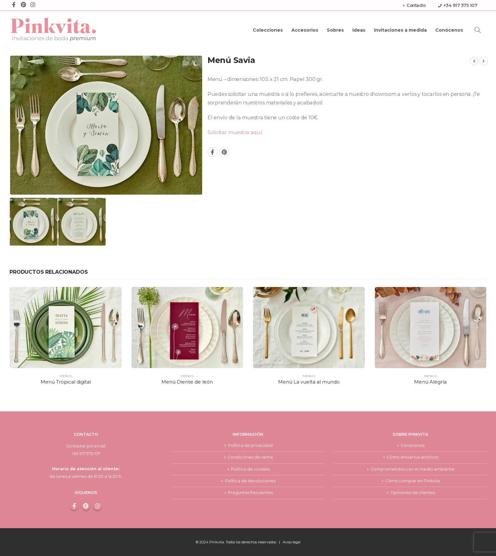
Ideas (358, 30)
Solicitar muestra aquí (235, 132)
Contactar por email (85, 446)
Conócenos (449, 30)
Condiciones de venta (250, 457)
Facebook (213, 152)
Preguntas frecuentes (250, 493)
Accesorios (304, 30)
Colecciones (268, 30)
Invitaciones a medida (400, 30)
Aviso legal (291, 542)
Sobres (335, 30)
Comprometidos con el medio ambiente (412, 469)
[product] (65, 327)
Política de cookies (250, 469)
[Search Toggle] (477, 30)
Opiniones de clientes (412, 493)
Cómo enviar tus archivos (412, 457)
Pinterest (224, 152)
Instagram (97, 505)
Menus (65, 376)
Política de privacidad (250, 445)
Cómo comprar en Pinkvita (412, 481)
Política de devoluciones (250, 481)
